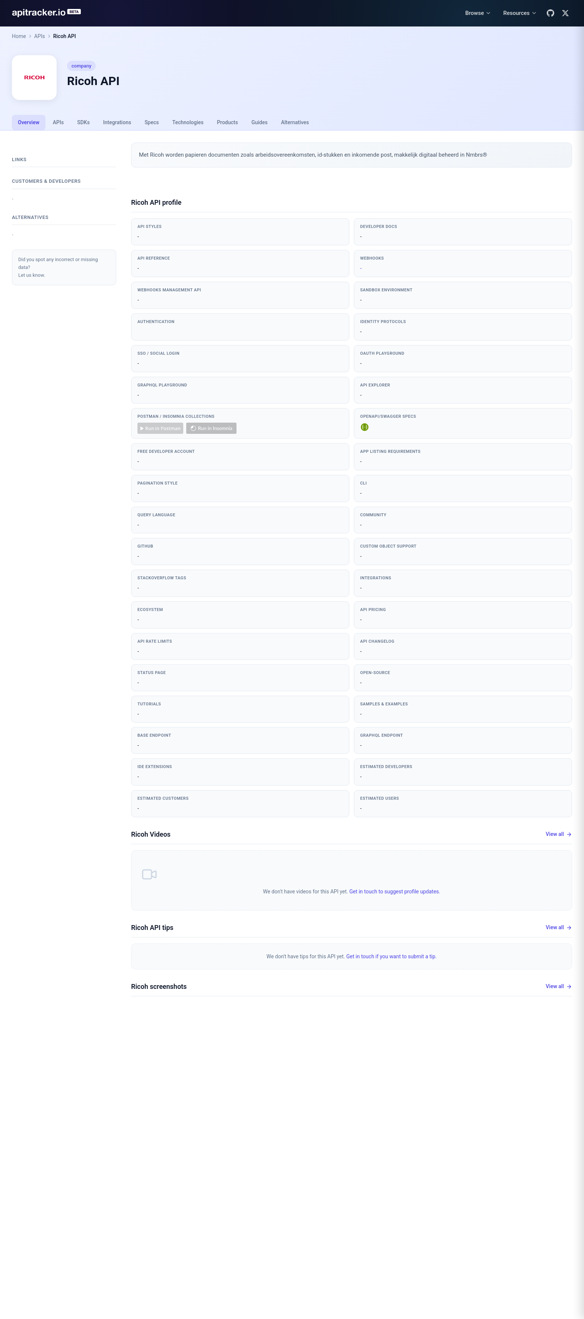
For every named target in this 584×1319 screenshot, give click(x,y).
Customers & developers (46, 181)
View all (559, 834)
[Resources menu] (520, 13)
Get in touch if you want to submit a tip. (391, 956)
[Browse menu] (478, 13)
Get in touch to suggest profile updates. (394, 892)
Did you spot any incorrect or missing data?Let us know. (58, 267)
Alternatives (295, 122)
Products (227, 122)
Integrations (117, 122)
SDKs (83, 122)
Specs (152, 122)
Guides (259, 122)
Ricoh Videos (151, 834)
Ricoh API (64, 36)
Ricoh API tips (152, 927)
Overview (28, 122)
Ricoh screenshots (159, 986)
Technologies (188, 122)
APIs (39, 36)
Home (19, 36)
